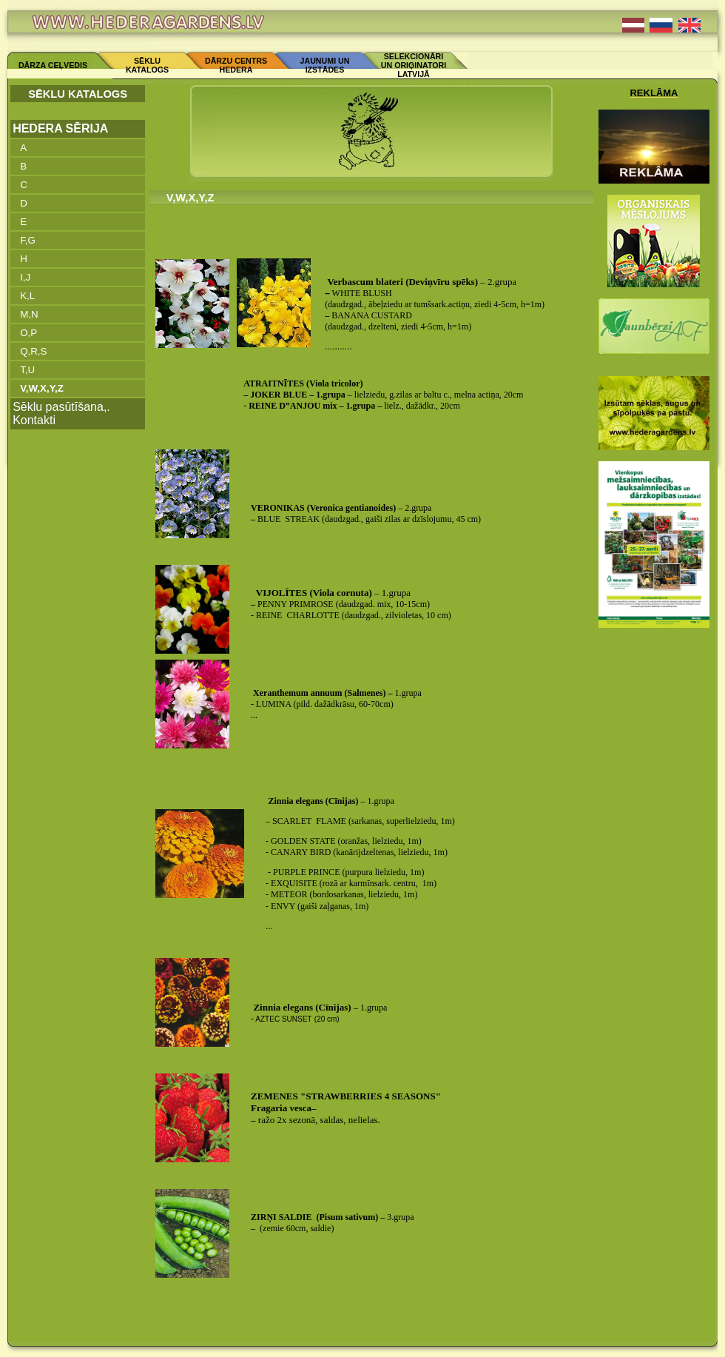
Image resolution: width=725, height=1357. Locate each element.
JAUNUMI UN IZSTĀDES (325, 65)
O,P (28, 332)
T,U (27, 369)
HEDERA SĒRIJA (60, 128)
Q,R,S (33, 351)
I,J (25, 277)
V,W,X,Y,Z (42, 388)
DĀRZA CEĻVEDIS (52, 65)
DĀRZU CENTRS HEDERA (236, 65)
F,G (28, 240)
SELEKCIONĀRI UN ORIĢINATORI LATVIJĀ (413, 65)
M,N (29, 314)
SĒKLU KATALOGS (147, 65)
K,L (27, 295)
